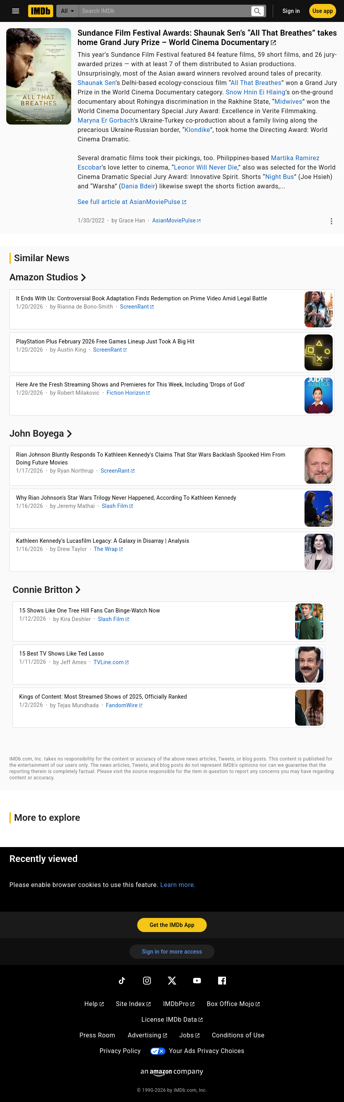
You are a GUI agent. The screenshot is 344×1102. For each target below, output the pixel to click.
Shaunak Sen (96, 83)
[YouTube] (197, 980)
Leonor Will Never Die (205, 167)
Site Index (133, 1004)
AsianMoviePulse (176, 220)
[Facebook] (222, 980)
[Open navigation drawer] (16, 11)
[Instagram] (147, 980)
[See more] (331, 221)
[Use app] (322, 11)
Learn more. (178, 885)
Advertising (147, 1035)
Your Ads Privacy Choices (206, 1051)
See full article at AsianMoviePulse (131, 202)
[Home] (40, 11)
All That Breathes (256, 83)
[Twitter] (172, 980)
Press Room (97, 1035)
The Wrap (108, 549)
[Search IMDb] (161, 11)
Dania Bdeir (138, 186)
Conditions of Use (238, 1035)
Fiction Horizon (128, 393)
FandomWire (124, 705)
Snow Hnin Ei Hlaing (256, 92)
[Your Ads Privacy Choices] (158, 1051)
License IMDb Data (172, 1019)
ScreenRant (137, 307)
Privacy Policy (120, 1051)
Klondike (197, 130)
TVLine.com (111, 662)
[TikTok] (122, 980)
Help (94, 1004)
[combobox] (161, 11)
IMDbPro (178, 1004)
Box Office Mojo (233, 1004)
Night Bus (279, 177)
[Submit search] (257, 11)
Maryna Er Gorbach (105, 120)
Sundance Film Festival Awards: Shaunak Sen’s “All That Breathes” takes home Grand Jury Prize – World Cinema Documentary (207, 37)
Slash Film (117, 506)
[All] (67, 11)
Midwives (288, 101)
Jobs (189, 1035)
